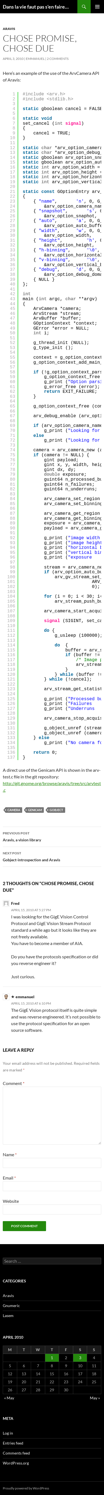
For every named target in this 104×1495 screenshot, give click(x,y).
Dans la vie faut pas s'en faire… (36, 7)
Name (10, 1154)
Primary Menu (97, 6)
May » (95, 1397)
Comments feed (16, 1453)
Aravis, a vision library (52, 836)
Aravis (9, 29)
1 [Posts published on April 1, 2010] (52, 1357)
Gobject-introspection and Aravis (52, 856)
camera (13, 810)
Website (11, 1201)
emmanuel (35, 59)
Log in (8, 1433)
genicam (35, 810)
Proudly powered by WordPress (26, 1488)
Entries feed (13, 1443)
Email (9, 1177)
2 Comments (58, 59)
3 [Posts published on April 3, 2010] (80, 1357)
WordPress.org (16, 1463)
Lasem (8, 1315)
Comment (13, 1083)
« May (9, 1397)
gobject (56, 810)
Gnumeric (11, 1305)
